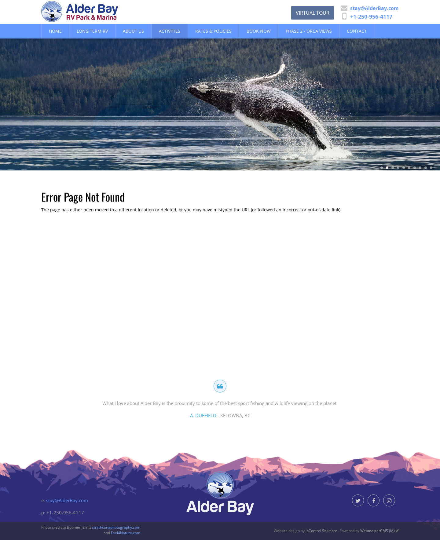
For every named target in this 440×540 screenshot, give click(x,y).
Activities (169, 31)
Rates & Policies (213, 31)
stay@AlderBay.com (67, 500)
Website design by (306, 530)
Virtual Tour (312, 12)
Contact (357, 31)
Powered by (367, 530)
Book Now (259, 31)
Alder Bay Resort (94, 11)
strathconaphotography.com (116, 527)
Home (55, 31)
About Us (133, 31)
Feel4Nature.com (125, 532)
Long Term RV (92, 31)
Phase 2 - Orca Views (309, 31)
